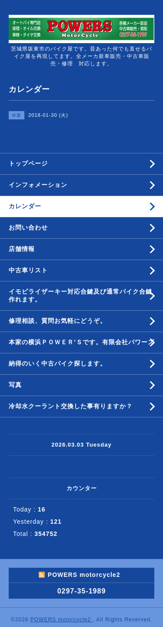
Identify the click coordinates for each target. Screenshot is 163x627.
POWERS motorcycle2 (61, 620)
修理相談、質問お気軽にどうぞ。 (57, 320)
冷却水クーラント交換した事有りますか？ (71, 406)
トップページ (28, 163)
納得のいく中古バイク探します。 (57, 363)
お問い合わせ (28, 227)
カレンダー (25, 206)
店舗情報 (22, 248)
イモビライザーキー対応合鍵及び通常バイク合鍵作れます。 (80, 295)
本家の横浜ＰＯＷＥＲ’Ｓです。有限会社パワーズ (81, 342)
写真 (15, 384)
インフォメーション (38, 184)
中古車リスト (28, 270)
